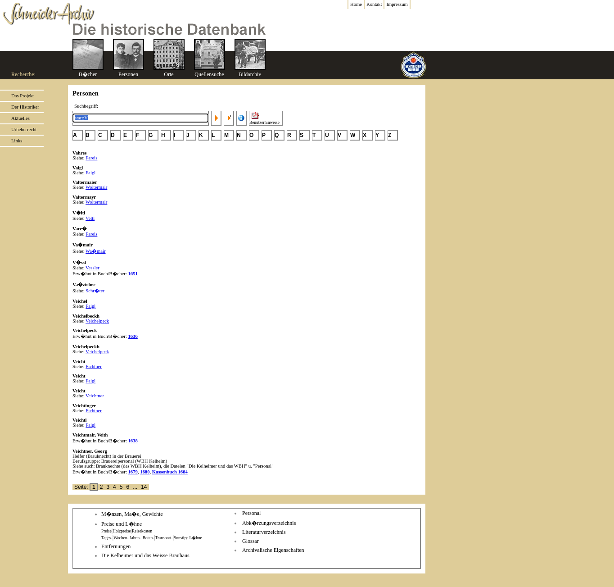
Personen (128, 74)
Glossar (250, 541)
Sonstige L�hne (188, 538)
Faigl (90, 172)
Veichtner (95, 395)
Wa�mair (95, 251)
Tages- (107, 538)
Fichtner (94, 366)
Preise (106, 531)
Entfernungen (116, 546)
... (135, 487)
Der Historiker (25, 107)
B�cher (88, 74)
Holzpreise (122, 531)
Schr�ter (95, 290)
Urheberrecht (23, 129)
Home (356, 4)
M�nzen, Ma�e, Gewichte (132, 514)
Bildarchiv (250, 74)
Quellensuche (209, 74)
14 (144, 487)
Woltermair (96, 187)
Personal (251, 513)
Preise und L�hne (121, 524)
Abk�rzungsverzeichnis (269, 523)
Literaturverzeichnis (264, 532)
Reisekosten (142, 531)
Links (16, 140)
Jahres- (135, 538)
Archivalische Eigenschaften (273, 550)
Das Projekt (22, 95)
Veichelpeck (97, 321)
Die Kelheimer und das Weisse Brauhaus (145, 555)
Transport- (164, 538)
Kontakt (374, 4)
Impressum (396, 4)
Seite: (82, 487)
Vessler (92, 267)
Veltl (90, 218)
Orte (168, 74)
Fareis (91, 157)
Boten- (148, 538)
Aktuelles (20, 118)
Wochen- (120, 538)
